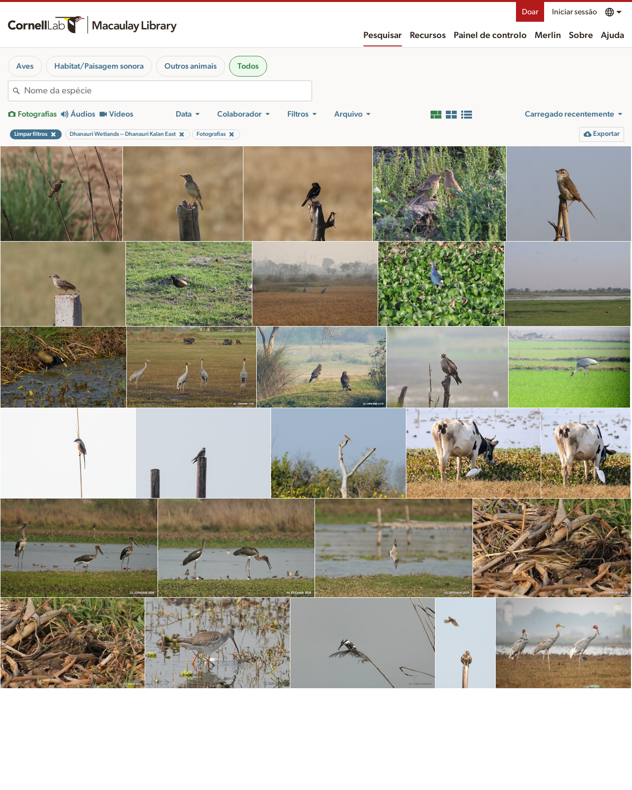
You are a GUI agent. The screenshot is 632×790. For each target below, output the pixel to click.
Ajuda (612, 35)
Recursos (428, 35)
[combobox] (168, 91)
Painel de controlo (490, 35)
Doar (530, 12)
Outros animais (190, 66)
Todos (248, 66)
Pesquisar (382, 35)
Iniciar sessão (574, 12)
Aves (25, 66)
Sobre (581, 35)
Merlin (548, 35)
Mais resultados (316, 767)
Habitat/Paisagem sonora (99, 66)
